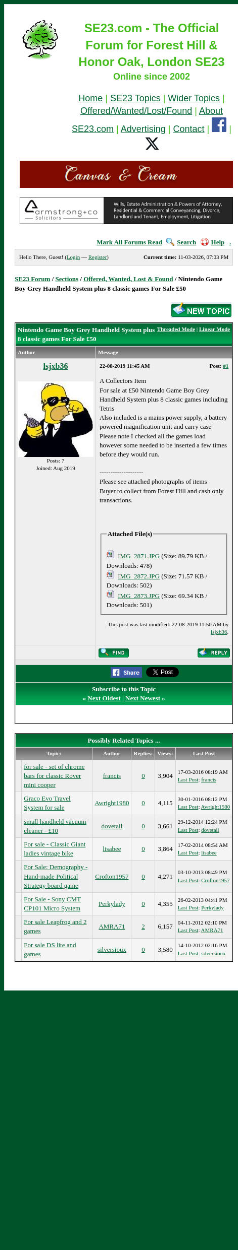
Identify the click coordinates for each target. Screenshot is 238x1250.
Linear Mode (214, 329)
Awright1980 (111, 803)
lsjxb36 (55, 366)
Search (181, 242)
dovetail (111, 826)
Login (73, 257)
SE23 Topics (135, 98)
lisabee (112, 848)
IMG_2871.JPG (139, 556)
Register (97, 257)
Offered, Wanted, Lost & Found (128, 279)
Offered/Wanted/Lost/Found (136, 111)
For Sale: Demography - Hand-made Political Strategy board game (55, 876)
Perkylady (112, 903)
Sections (67, 279)
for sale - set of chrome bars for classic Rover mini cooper (54, 775)
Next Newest (142, 698)
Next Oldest (103, 698)
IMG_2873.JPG (139, 596)
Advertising (143, 129)
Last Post (188, 779)
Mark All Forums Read (129, 242)
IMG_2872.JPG (139, 576)
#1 (225, 366)
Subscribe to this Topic (124, 689)
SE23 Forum (32, 279)
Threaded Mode (176, 329)
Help (213, 242)
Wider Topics (194, 98)
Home (90, 98)
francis (112, 775)
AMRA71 (112, 926)
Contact (189, 129)
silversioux (112, 949)
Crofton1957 (111, 876)
